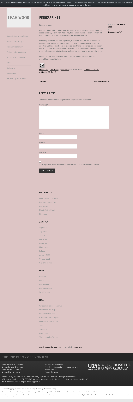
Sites (9, 69)
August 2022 (44, 228)
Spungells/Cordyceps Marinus (18, 42)
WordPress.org (45, 292)
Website (42, 152)
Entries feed (44, 284)
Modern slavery (51, 369)
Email (42, 143)
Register (42, 276)
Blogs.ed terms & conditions (12, 364)
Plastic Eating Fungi (47, 210)
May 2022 (43, 239)
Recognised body (80, 379)
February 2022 (45, 251)
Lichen (43, 81)
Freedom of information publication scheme (62, 367)
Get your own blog (50, 389)
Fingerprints (43, 69)
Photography (11, 80)
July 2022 (43, 232)
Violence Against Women (16, 85)
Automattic (78, 347)
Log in (41, 280)
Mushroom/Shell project (15, 48)
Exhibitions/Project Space (16, 58)
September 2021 (45, 263)
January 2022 (44, 255)
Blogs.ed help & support (11, 372)
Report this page (51, 372)
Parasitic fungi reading (47, 202)
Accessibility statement (54, 364)
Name (42, 133)
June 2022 (43, 235)
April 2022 (43, 243)
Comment (43, 105)
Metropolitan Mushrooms (16, 64)
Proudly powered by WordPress (50, 347)
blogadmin (65, 69)
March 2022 (43, 247)
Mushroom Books (100, 81)
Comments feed (45, 288)
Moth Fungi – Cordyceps (48, 198)
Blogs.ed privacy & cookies (12, 367)
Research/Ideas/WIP (15, 53)
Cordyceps (43, 206)
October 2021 (44, 259)
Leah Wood (54, 69)
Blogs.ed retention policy (11, 369)
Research (43, 214)
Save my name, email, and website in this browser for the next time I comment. (69, 164)
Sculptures (11, 74)
